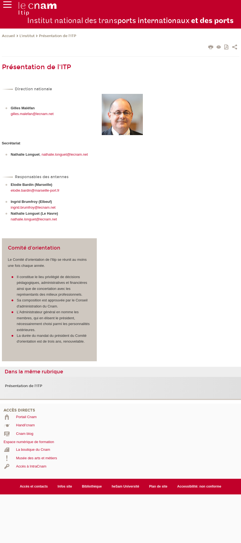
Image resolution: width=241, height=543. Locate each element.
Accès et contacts (34, 486)
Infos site (65, 486)
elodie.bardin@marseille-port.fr (35, 190)
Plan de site (158, 486)
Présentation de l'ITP (57, 36)
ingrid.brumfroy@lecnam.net (33, 207)
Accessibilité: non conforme (199, 486)
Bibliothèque (92, 486)
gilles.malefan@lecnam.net (32, 114)
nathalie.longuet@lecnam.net (65, 154)
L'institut (27, 36)
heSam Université (125, 486)
